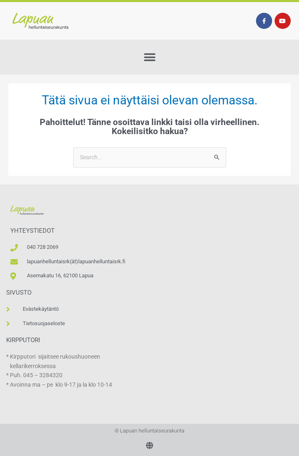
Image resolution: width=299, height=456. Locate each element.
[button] (149, 57)
